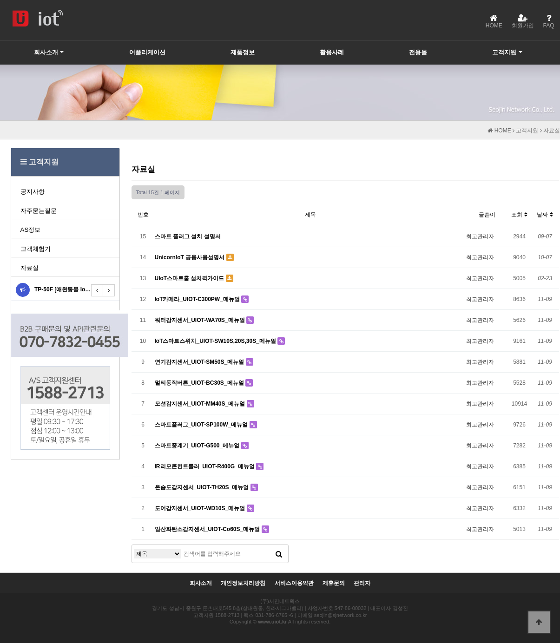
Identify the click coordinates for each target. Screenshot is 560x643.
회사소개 (46, 52)
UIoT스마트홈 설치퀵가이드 (190, 278)
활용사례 (332, 52)
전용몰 (418, 52)
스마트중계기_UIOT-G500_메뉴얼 (198, 445)
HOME (499, 130)
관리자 (362, 583)
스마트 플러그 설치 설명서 (188, 236)
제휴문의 (334, 583)
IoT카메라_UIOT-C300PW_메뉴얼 (198, 299)
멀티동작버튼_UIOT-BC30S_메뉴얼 (200, 383)
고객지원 (504, 52)
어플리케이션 (147, 52)
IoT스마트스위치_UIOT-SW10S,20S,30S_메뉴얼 (216, 341)
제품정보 (243, 52)
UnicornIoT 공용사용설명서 (190, 257)
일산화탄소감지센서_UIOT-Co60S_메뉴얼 (208, 529)
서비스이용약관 (294, 583)
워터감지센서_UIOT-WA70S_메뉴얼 (200, 320)
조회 (519, 214)
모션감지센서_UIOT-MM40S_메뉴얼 (201, 403)
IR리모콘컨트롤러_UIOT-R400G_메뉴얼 (206, 466)
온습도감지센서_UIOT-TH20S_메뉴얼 (202, 487)
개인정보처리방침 (243, 583)
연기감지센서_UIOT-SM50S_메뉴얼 (200, 362)
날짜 (545, 214)
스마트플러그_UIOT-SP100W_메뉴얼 (202, 424)
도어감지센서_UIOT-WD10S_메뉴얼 (201, 508)
